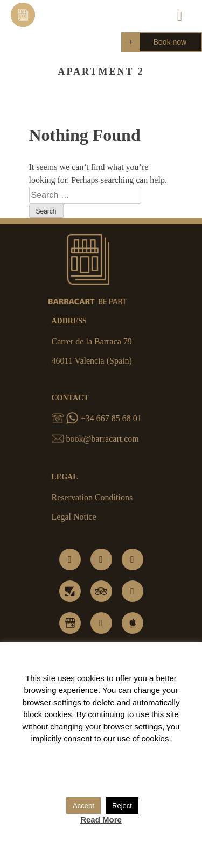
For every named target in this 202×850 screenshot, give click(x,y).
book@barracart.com (95, 438)
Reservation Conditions (92, 497)
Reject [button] (122, 806)
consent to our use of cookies (116, 738)
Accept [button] (83, 806)
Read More (101, 819)
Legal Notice (74, 516)
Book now (170, 42)
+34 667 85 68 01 (97, 418)
